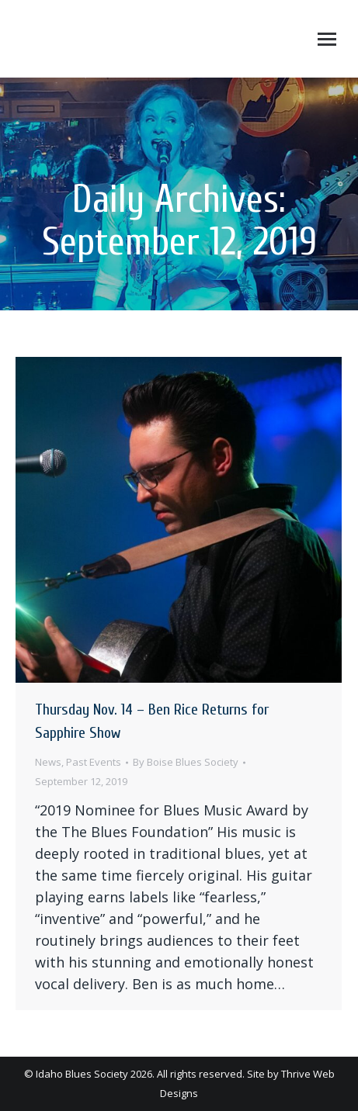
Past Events (93, 762)
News (48, 762)
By (185, 762)
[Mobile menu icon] (326, 39)
